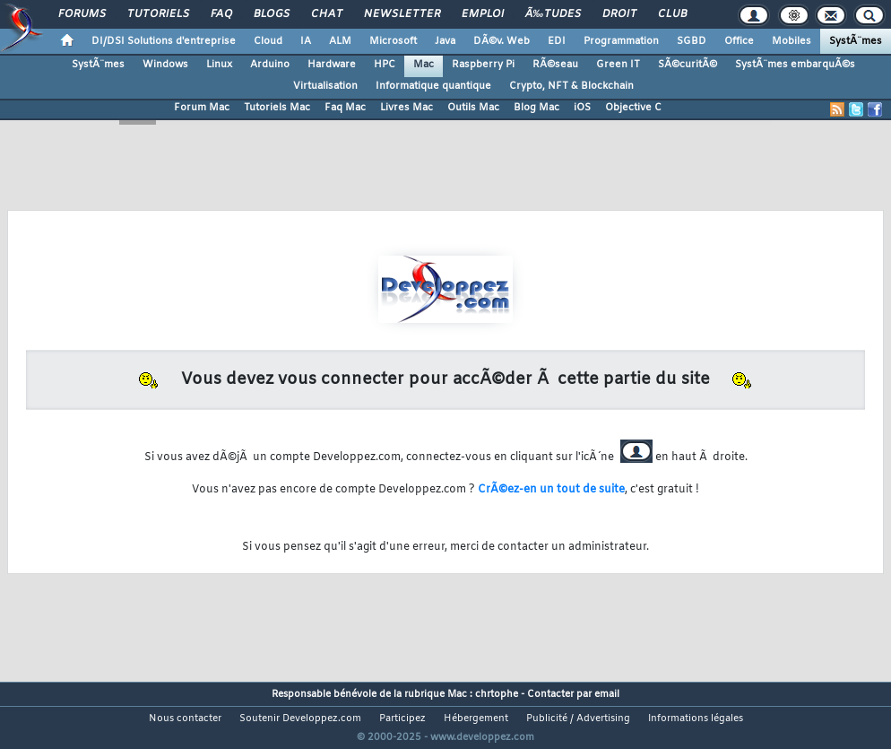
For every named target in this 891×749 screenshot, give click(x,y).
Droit (619, 14)
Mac (423, 64)
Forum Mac (201, 107)
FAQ (221, 14)
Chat (326, 14)
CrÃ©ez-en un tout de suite (551, 490)
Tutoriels (158, 14)
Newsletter (402, 14)
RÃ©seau (555, 64)
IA (305, 41)
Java (445, 41)
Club (672, 14)
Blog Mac (536, 107)
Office (739, 41)
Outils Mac (473, 107)
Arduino (270, 64)
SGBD (691, 41)
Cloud (268, 41)
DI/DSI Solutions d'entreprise (163, 41)
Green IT (618, 64)
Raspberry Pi (483, 64)
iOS (582, 107)
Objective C (633, 107)
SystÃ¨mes (855, 41)
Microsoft (393, 41)
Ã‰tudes (553, 14)
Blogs (271, 14)
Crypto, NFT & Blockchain (571, 86)
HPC (384, 64)
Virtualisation (325, 86)
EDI (557, 41)
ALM (340, 41)
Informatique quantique (433, 86)
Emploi (483, 14)
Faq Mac (345, 107)
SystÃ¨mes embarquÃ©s (795, 64)
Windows (165, 64)
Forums (82, 14)
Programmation (621, 41)
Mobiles (791, 41)
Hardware (331, 64)
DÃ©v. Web (501, 41)
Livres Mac (406, 107)
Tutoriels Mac (277, 107)
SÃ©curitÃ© (687, 64)
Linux (219, 64)
